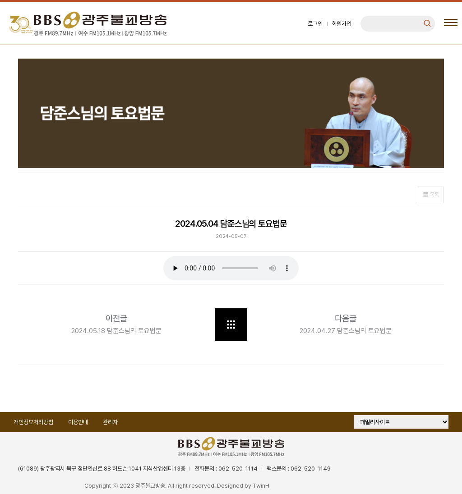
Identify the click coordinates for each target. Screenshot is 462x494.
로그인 (315, 23)
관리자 (110, 422)
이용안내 (78, 422)
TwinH (261, 485)
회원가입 (341, 23)
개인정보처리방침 (33, 422)
